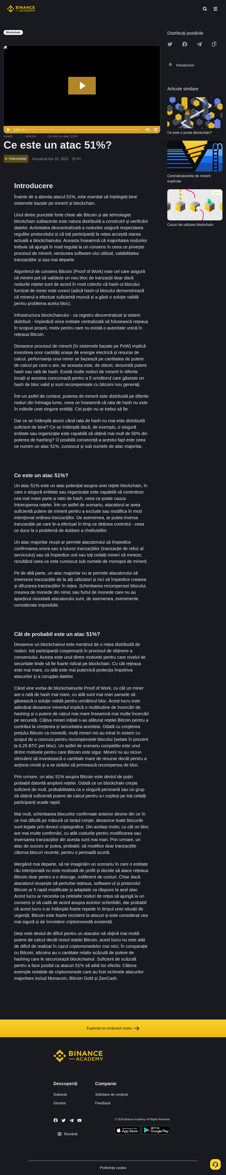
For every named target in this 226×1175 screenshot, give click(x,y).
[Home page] (21, 8)
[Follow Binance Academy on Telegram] (71, 1120)
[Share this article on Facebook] (184, 44)
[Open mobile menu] (215, 9)
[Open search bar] (203, 9)
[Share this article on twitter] (170, 44)
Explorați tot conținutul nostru (113, 1028)
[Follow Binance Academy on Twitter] (63, 1120)
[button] (215, 8)
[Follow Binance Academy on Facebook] (55, 1120)
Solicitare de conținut (111, 1094)
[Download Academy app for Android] (156, 1131)
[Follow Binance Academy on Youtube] (79, 1120)
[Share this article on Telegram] (199, 44)
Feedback (103, 1103)
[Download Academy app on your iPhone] (127, 1131)
